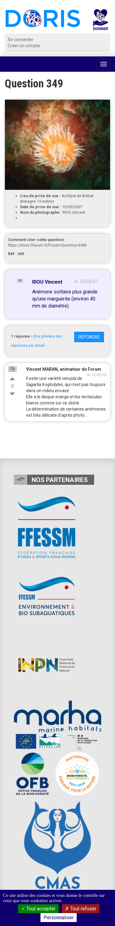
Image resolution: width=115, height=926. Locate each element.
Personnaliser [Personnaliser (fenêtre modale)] (59, 917)
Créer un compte (24, 45)
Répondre (89, 337)
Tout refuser (80, 909)
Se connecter (20, 39)
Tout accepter (38, 909)
